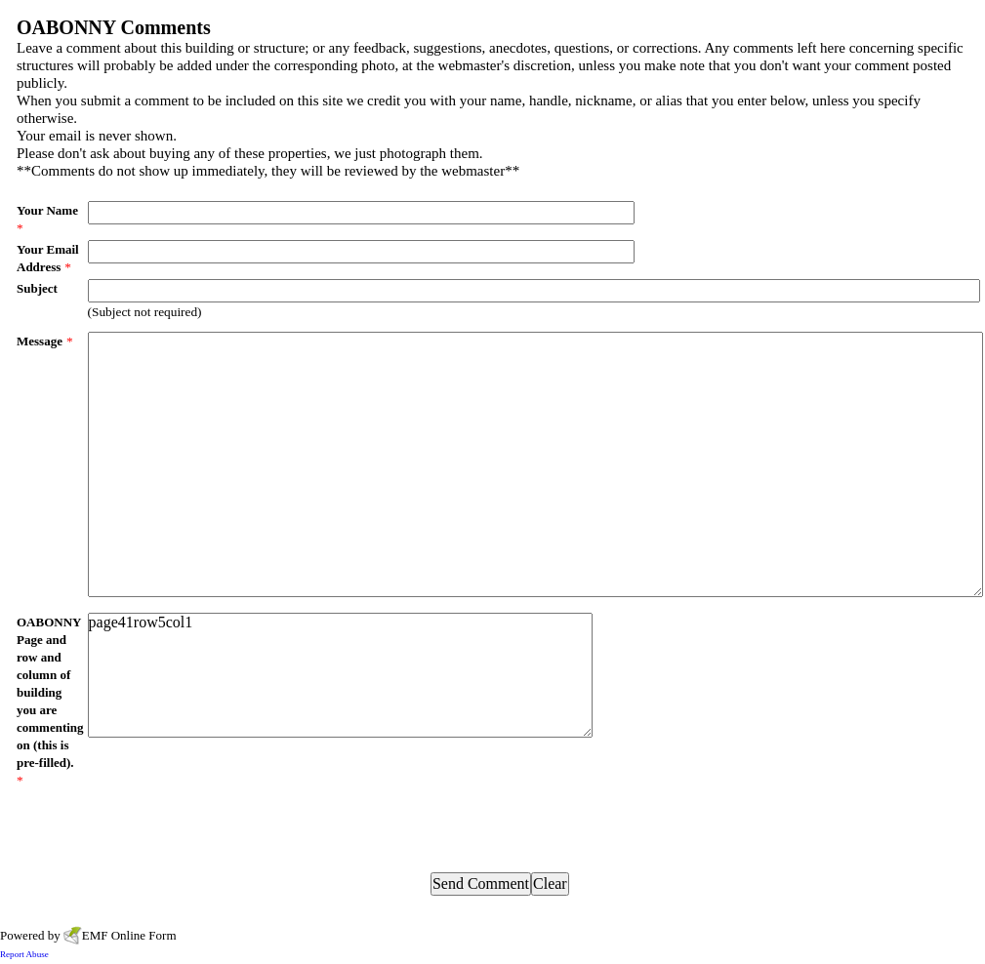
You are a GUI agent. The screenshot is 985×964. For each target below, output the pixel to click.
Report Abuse (24, 954)
